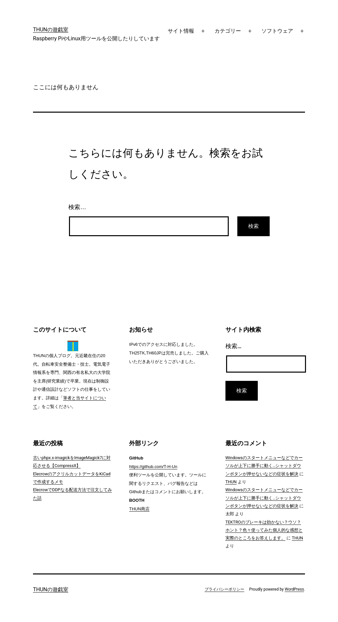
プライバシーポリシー (224, 589)
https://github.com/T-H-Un (153, 466)
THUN (231, 481)
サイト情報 (181, 31)
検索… (77, 207)
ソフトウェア (277, 31)
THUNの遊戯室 (50, 29)
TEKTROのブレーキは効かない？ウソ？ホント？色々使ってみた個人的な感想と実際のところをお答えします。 (264, 530)
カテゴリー (228, 31)
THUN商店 (139, 508)
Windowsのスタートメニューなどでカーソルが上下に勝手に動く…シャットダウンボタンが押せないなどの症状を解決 (264, 465)
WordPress (294, 589)
